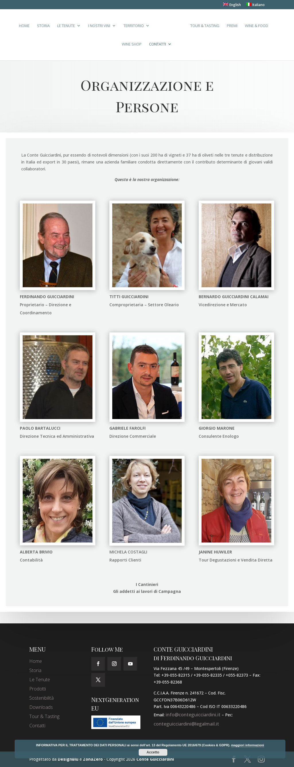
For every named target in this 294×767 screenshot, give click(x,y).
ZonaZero (93, 759)
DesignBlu (68, 759)
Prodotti (37, 689)
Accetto (153, 752)
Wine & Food (256, 26)
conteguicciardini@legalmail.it (186, 724)
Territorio (133, 26)
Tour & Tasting (204, 26)
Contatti (157, 44)
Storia (43, 26)
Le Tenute (66, 26)
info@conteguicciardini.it (193, 714)
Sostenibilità (41, 698)
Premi (232, 26)
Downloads (41, 707)
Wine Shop (132, 44)
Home (24, 26)
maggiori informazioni (247, 745)
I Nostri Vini (99, 26)
